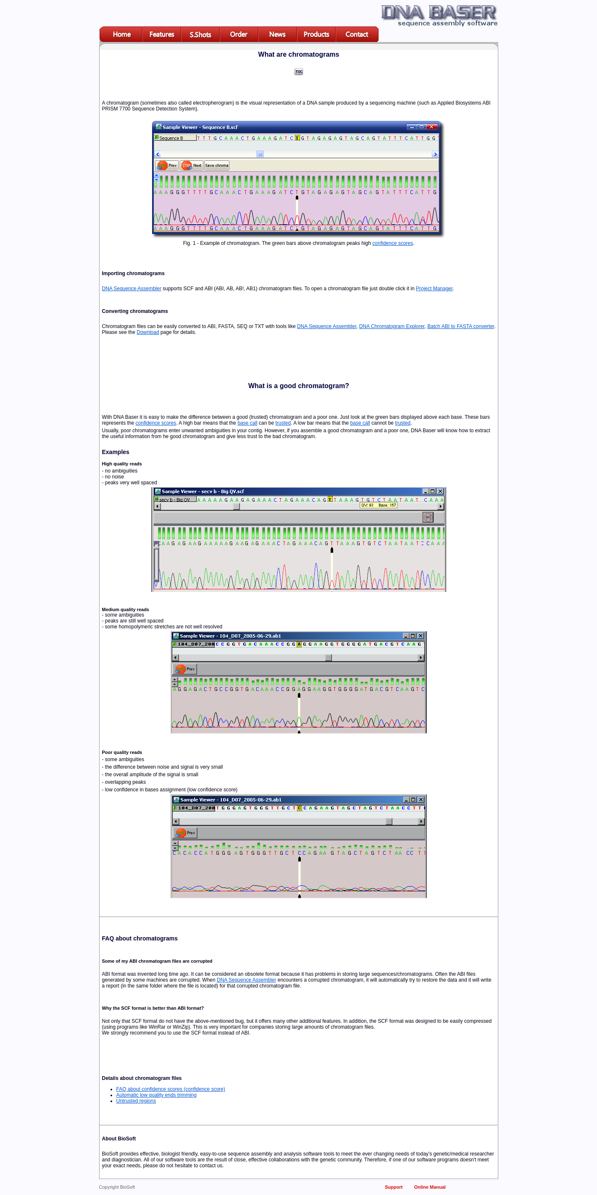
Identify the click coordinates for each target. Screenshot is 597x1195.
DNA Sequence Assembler (131, 289)
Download (148, 332)
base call (247, 423)
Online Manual (430, 1187)
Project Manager (434, 289)
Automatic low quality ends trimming (156, 1095)
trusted (283, 423)
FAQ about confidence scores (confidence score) (170, 1089)
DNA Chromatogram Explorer (392, 326)
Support (393, 1187)
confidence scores (392, 243)
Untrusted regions (136, 1101)
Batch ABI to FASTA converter (460, 326)
